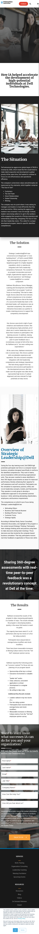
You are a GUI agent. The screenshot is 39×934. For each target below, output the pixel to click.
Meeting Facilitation (19, 844)
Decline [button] (22, 930)
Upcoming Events (19, 848)
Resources (19, 862)
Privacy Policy (21, 918)
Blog (19, 865)
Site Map (19, 897)
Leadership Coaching (19, 841)
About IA (19, 890)
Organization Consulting (19, 837)
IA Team (19, 893)
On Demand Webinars (19, 872)
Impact (19, 876)
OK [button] (15, 930)
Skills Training (19, 834)
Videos (19, 869)
